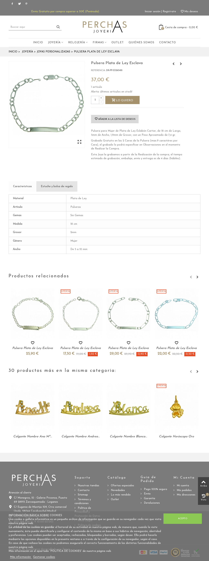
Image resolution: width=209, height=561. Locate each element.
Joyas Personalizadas (53, 51)
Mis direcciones (185, 494)
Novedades (117, 490)
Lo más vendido (120, 494)
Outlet (117, 42)
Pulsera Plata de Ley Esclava (32, 348)
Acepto (182, 518)
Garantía (149, 498)
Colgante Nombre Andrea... (80, 436)
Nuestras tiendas (88, 485)
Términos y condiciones (82, 501)
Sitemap (82, 494)
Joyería (54, 42)
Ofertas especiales (122, 485)
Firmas (98, 42)
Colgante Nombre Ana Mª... (32, 436)
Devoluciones (151, 503)
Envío (147, 493)
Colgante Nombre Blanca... (128, 436)
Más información (21, 557)
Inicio (38, 42)
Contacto (167, 42)
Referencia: (98, 70)
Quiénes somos (141, 42)
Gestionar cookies (44, 557)
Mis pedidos (184, 490)
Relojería (76, 42)
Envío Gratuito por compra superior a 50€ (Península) (65, 11)
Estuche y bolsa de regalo (57, 186)
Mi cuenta (182, 485)
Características (22, 186)
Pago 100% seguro (155, 489)
